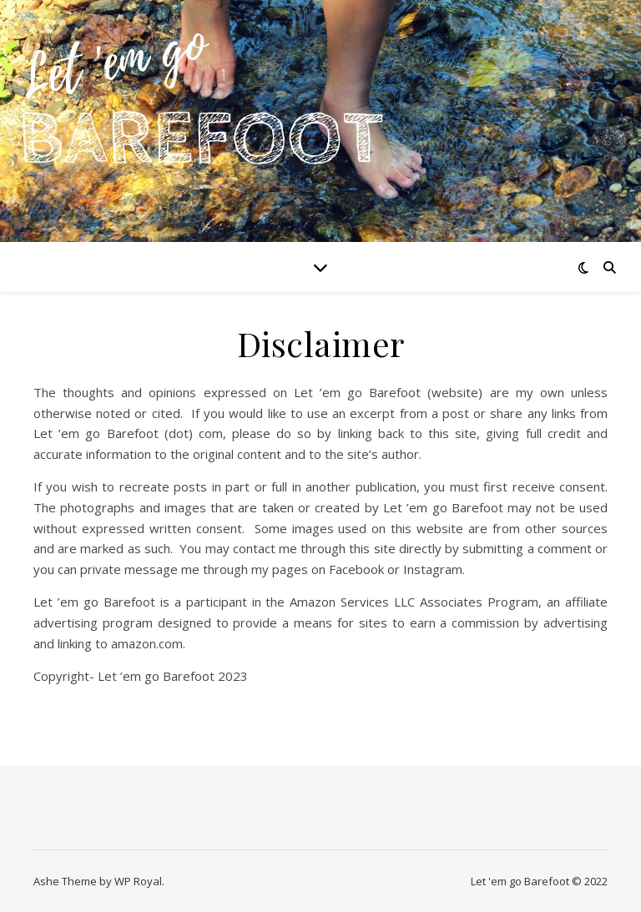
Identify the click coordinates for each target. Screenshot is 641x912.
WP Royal (138, 881)
